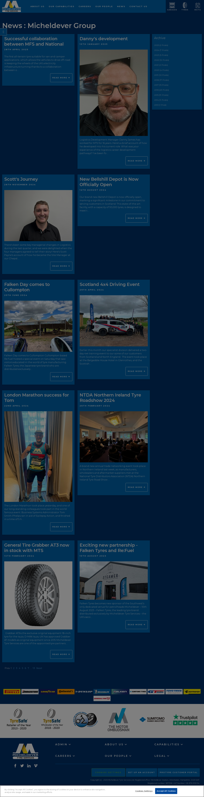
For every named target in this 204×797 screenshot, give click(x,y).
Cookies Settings (144, 791)
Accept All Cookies (166, 791)
